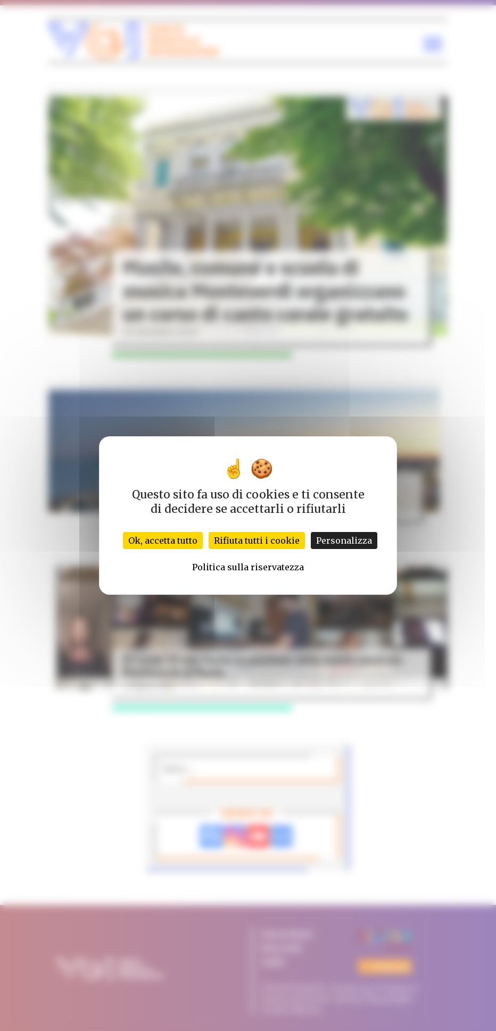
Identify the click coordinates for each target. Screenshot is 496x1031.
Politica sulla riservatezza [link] (248, 567)
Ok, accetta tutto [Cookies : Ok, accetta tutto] (162, 540)
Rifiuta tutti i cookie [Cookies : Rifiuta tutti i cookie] (257, 540)
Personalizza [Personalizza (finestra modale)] (344, 540)
